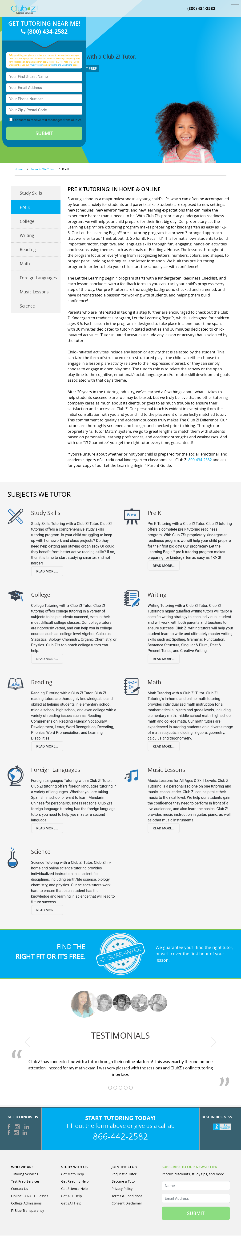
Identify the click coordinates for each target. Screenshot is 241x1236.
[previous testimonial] (27, 1042)
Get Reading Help (75, 1182)
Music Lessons (34, 292)
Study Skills (31, 193)
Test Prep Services (25, 1182)
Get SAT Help (71, 1203)
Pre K (25, 208)
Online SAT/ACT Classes (29, 1196)
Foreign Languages (38, 278)
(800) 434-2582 (201, 9)
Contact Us (19, 1189)
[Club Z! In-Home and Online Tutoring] (24, 10)
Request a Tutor (124, 1174)
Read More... (47, 572)
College (27, 222)
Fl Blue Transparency (27, 1211)
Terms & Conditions (127, 1196)
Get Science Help (74, 1189)
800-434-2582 (200, 460)
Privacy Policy (36, 65)
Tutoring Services (24, 1174)
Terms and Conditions (61, 65)
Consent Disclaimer (127, 1203)
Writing (27, 236)
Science (27, 306)
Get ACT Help (71, 1196)
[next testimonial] (213, 1042)
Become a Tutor (124, 1182)
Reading (28, 250)
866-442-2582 (120, 1136)
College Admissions (26, 1203)
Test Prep (86, 69)
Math (25, 264)
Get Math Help (72, 1174)
